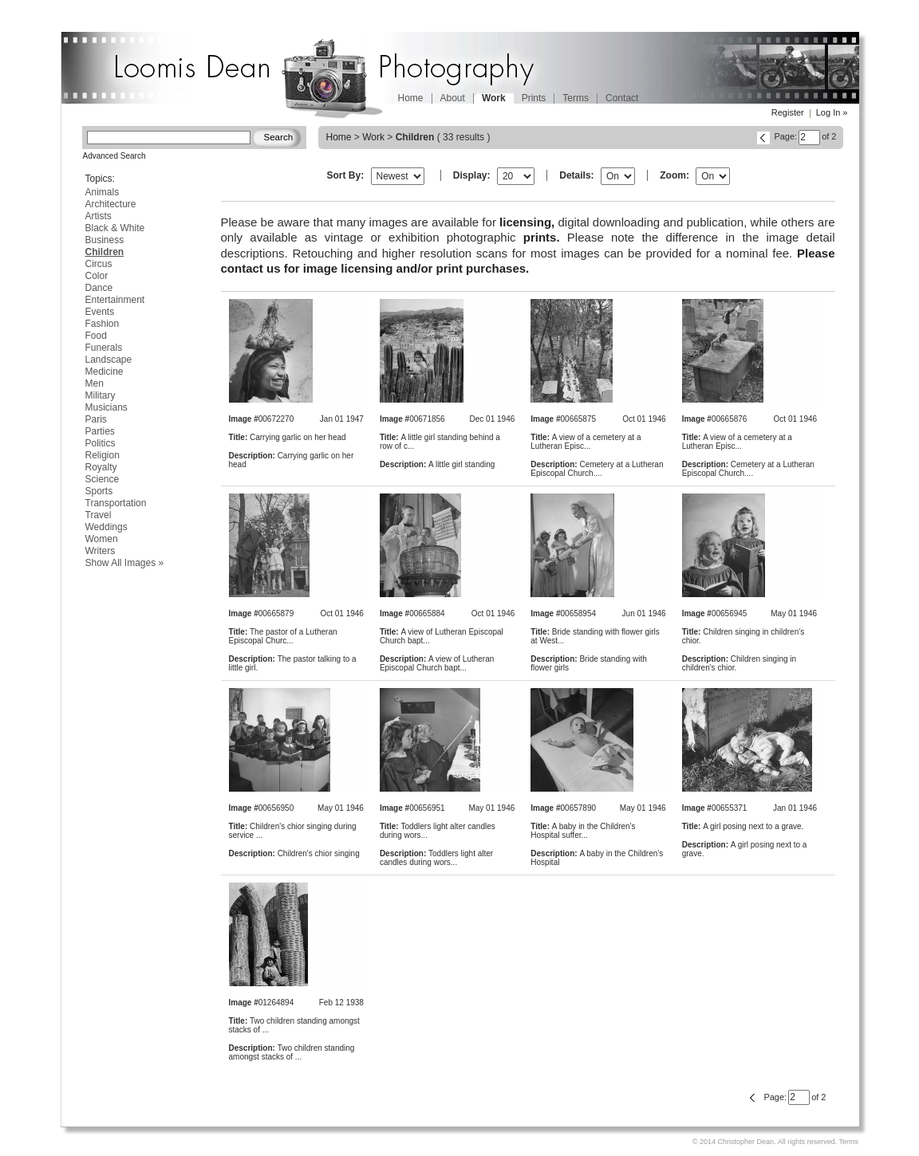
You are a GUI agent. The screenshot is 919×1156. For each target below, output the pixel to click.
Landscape (108, 359)
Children (104, 252)
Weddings (106, 527)
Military (100, 395)
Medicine (104, 371)
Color (96, 275)
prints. (541, 237)
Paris (96, 419)
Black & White (115, 228)
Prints (534, 98)
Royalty (101, 467)
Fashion (102, 323)
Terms (575, 98)
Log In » (832, 112)
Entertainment (115, 299)
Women (101, 539)
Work (373, 137)
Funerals (104, 347)
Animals (102, 192)
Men (94, 383)
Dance (99, 287)
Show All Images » (124, 562)
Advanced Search (114, 155)
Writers (100, 550)
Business (104, 240)
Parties (100, 431)
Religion (102, 455)
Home (411, 98)
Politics (100, 443)
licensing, (526, 222)
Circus (98, 263)
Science (102, 479)
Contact (621, 98)
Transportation (116, 503)
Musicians (106, 407)
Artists (98, 216)
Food (96, 335)
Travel (98, 515)
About (452, 98)
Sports (99, 491)
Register (787, 112)
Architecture (110, 204)
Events (100, 311)
